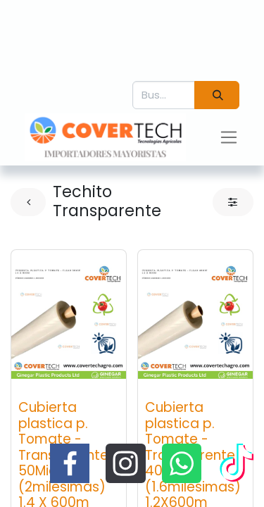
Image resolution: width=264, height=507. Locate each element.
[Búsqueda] (216, 95)
